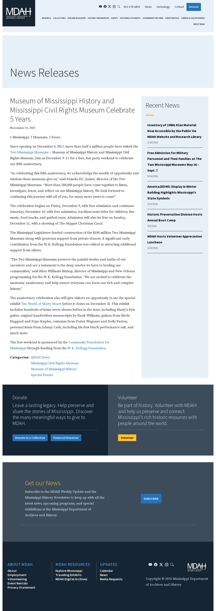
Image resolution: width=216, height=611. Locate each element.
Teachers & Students (130, 18)
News (148, 7)
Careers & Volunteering (193, 18)
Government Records (153, 18)
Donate (193, 7)
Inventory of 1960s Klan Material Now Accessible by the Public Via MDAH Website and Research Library (174, 131)
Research (46, 18)
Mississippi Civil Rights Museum (54, 363)
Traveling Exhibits (68, 575)
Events (114, 18)
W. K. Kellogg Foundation (86, 348)
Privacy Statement (21, 587)
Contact (179, 7)
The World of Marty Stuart (41, 304)
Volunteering (17, 579)
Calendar (106, 571)
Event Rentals (172, 18)
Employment (17, 575)
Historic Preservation (98, 18)
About (12, 571)
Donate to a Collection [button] (30, 438)
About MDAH (199, 24)
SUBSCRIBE (151, 499)
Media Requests (111, 579)
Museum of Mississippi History (54, 369)
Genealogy (163, 7)
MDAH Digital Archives (71, 579)
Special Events (42, 375)
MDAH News (40, 357)
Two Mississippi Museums (29, 152)
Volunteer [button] (127, 438)
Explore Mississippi (77, 18)
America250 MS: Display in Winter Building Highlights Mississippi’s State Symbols (171, 192)
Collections (59, 18)
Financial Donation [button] (65, 438)
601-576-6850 (132, 7)
